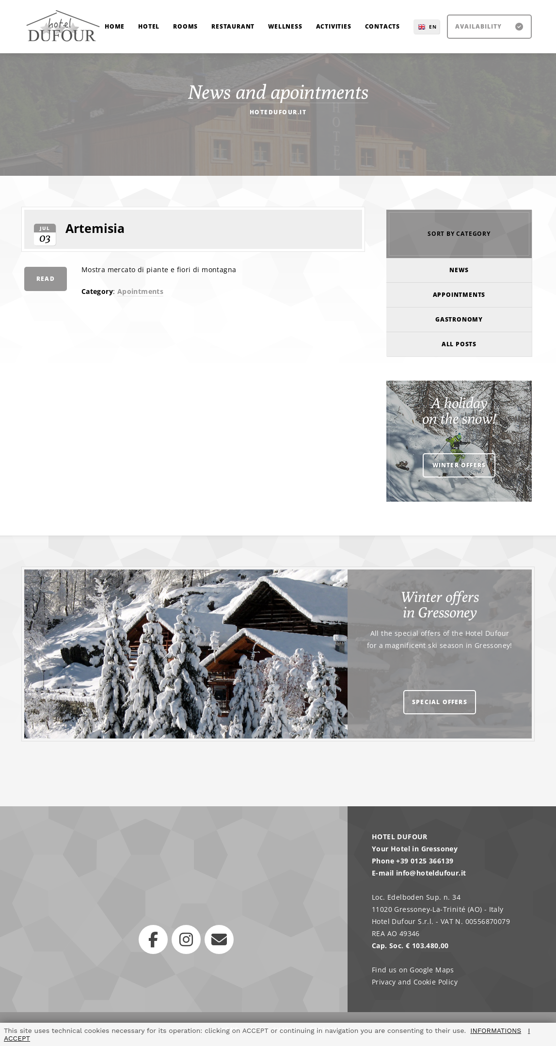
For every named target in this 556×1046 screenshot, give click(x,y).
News (458, 270)
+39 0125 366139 (424, 860)
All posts (459, 344)
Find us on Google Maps (413, 969)
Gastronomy (459, 319)
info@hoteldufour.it (431, 872)
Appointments (459, 295)
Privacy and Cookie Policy (415, 981)
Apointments (140, 291)
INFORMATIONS (495, 1030)
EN (433, 26)
